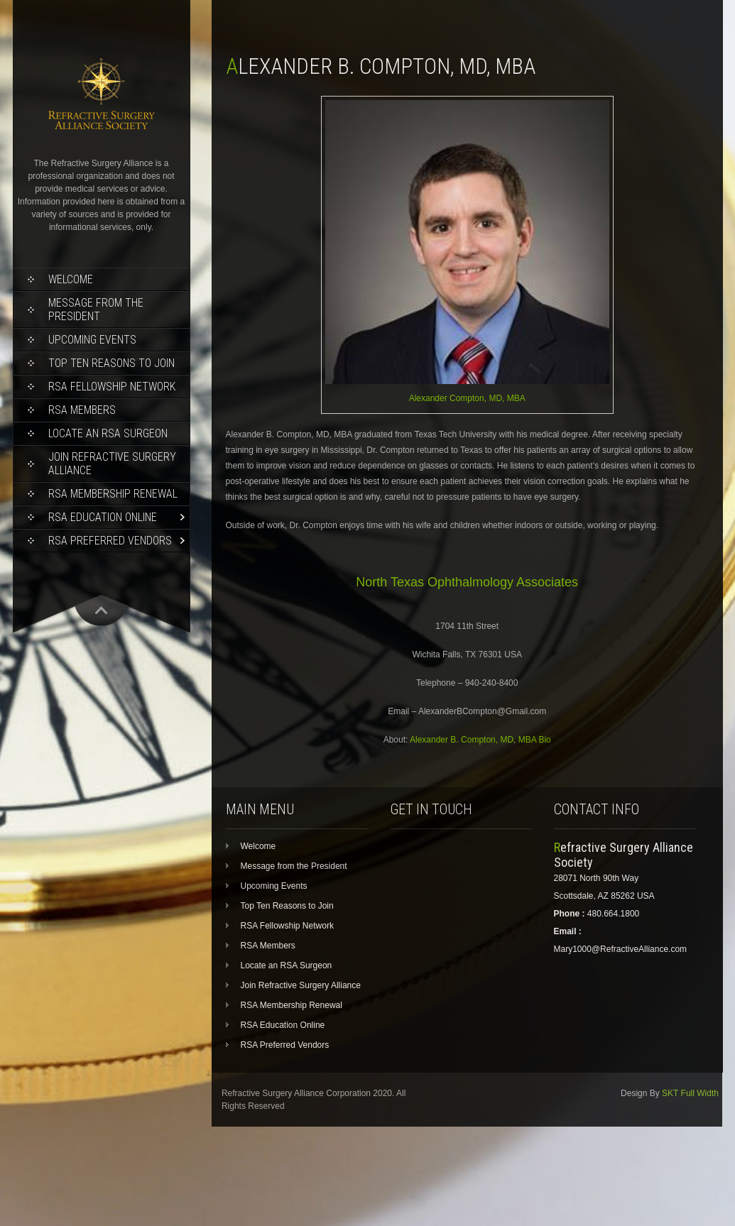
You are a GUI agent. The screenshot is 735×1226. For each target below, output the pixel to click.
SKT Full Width (690, 1093)
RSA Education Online (102, 517)
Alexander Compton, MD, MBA (467, 398)
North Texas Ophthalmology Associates (467, 582)
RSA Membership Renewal (113, 493)
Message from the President (95, 309)
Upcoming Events (92, 339)
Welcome (70, 279)
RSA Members (82, 410)
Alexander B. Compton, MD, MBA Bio (480, 740)
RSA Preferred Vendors (110, 540)
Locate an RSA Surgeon (108, 433)
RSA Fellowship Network (111, 386)
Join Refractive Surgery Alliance (112, 463)
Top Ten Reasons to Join (111, 363)
